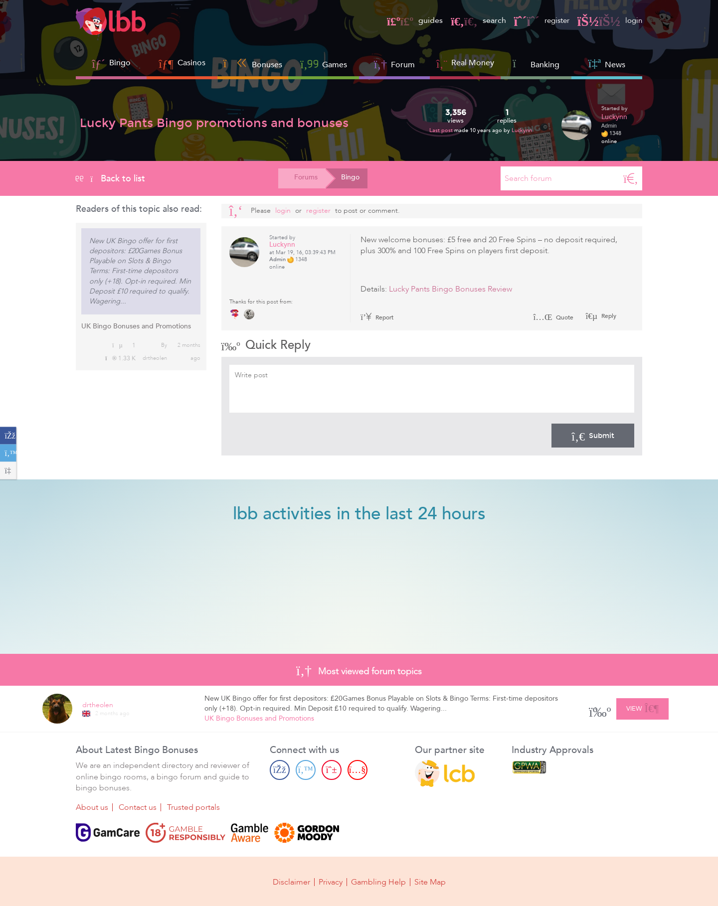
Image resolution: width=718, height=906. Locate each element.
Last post (441, 130)
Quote (553, 317)
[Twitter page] (306, 770)
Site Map (430, 882)
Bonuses (253, 63)
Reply (608, 316)
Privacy (331, 882)
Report (376, 317)
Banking (536, 63)
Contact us (138, 807)
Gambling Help (378, 882)
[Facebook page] (280, 770)
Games (323, 63)
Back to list (110, 178)
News (606, 63)
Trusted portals (193, 807)
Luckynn (522, 130)
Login (283, 210)
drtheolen (155, 358)
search (473, 20)
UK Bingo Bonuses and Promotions (136, 326)
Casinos (191, 62)
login (609, 20)
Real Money (472, 62)
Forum (394, 63)
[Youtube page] (357, 770)
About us (92, 807)
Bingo (120, 62)
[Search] (630, 178)
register (538, 20)
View (642, 707)
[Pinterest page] (332, 770)
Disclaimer (291, 882)
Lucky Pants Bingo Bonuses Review (450, 289)
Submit (592, 436)
